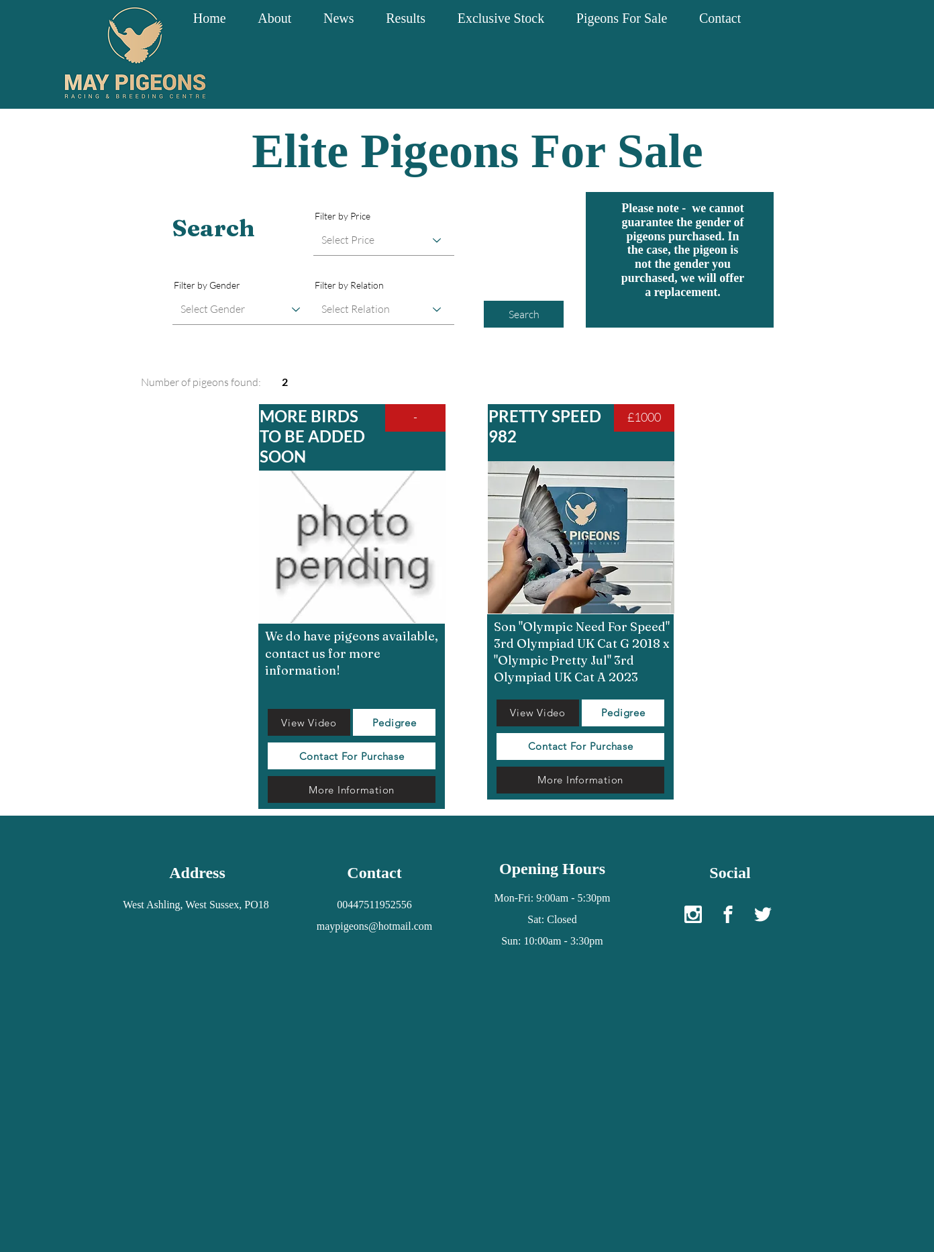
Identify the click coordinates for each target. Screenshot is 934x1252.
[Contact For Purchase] (351, 755)
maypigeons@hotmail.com (374, 926)
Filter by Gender (207, 285)
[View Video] (309, 722)
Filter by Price (342, 216)
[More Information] (351, 789)
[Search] (524, 314)
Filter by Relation (349, 285)
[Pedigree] (394, 722)
